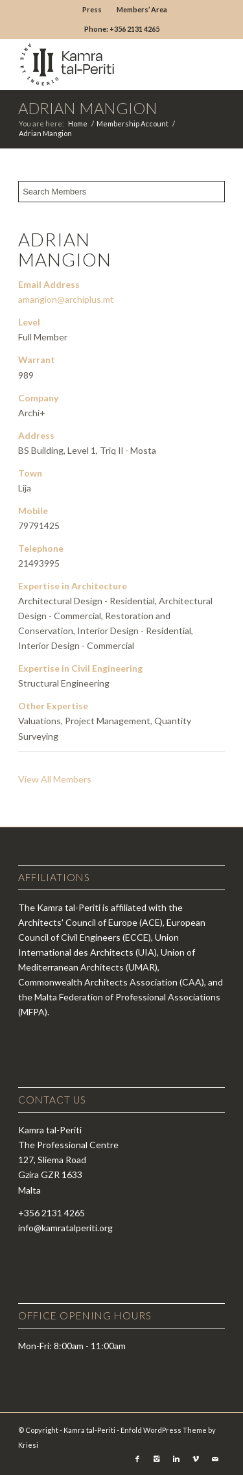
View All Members (54, 779)
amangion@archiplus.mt (66, 299)
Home (77, 123)
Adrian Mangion (87, 108)
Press (92, 9)
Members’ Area (142, 9)
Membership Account (132, 123)
